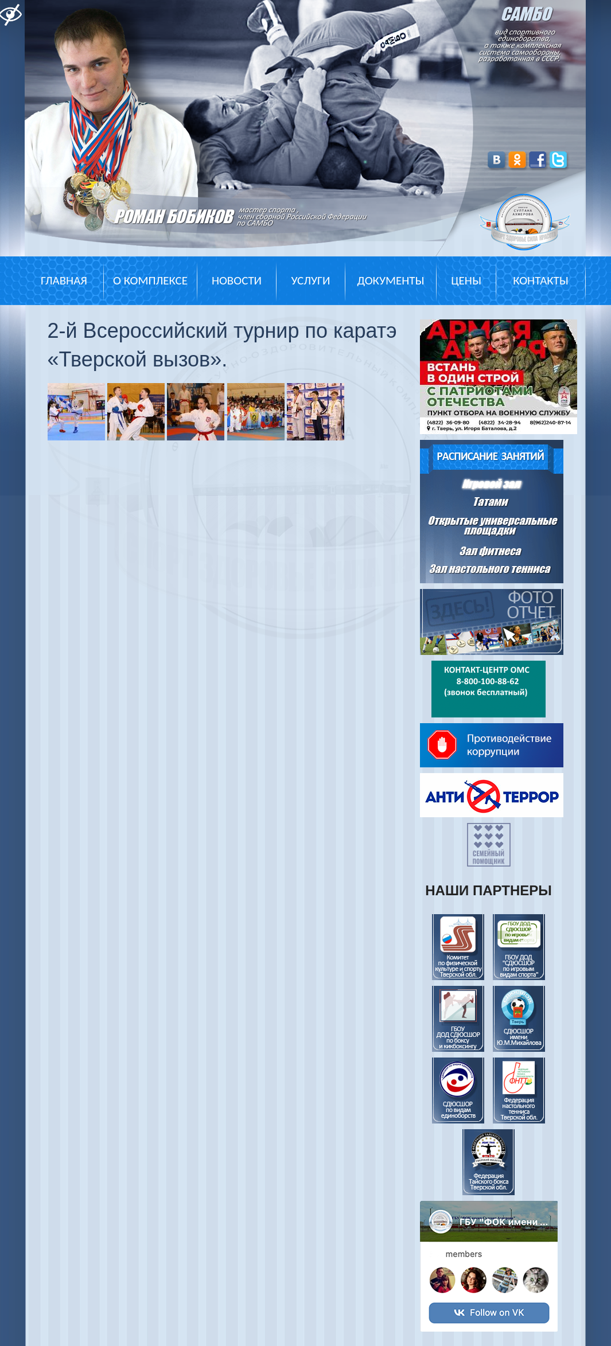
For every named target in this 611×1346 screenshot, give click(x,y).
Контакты (540, 280)
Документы (390, 280)
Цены (466, 280)
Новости (237, 280)
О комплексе (150, 280)
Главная (64, 280)
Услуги (310, 280)
